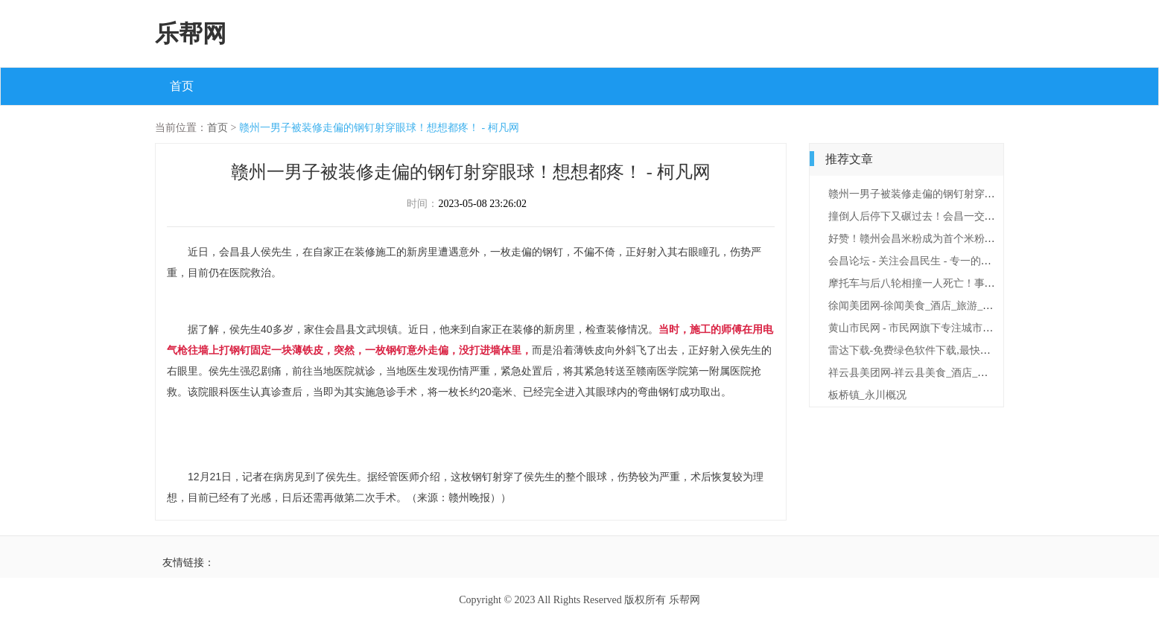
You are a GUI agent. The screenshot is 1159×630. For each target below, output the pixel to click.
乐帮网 (190, 33)
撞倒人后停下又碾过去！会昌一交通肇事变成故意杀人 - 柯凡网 (973, 216)
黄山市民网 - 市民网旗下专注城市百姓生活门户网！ (947, 328)
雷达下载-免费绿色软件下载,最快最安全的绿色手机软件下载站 (972, 350)
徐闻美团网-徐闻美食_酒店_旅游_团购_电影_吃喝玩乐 (952, 305)
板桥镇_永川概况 (867, 395)
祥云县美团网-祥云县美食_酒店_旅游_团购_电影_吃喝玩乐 (963, 372)
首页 (182, 86)
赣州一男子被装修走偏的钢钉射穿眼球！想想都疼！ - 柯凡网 (379, 127)
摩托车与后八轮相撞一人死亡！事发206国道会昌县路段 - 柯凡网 (976, 283)
